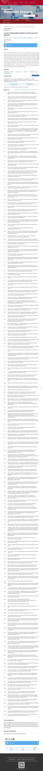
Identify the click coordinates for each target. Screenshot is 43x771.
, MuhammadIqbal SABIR (21, 37)
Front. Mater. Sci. (6, 26)
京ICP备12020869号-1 (12, 759)
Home (4, 2)
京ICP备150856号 (19, 759)
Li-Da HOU (6, 37)
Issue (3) (17, 26)
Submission (21, 2)
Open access (10, 4)
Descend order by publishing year (25, 89)
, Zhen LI (10, 37)
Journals (9, 2)
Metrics (26, 2)
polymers (26, 71)
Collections (27, 20)
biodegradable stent (34, 71)
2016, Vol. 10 (13, 26)
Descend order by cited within (35, 89)
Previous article (13, 84)
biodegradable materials (8, 71)
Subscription (15, 2)
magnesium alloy (18, 71)
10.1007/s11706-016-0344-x (29, 26)
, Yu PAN (14, 37)
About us (15, 4)
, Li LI (36, 37)
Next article (30, 84)
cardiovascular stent (7, 73)
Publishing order (17, 89)
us (22, 87)
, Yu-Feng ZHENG (29, 37)
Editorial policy (32, 2)
